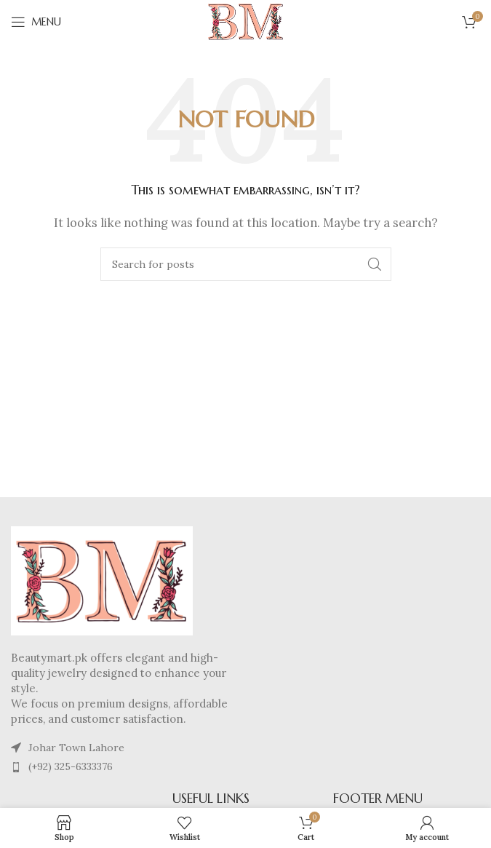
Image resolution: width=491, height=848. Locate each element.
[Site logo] (246, 21)
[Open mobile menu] (36, 21)
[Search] (245, 264)
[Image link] (102, 579)
